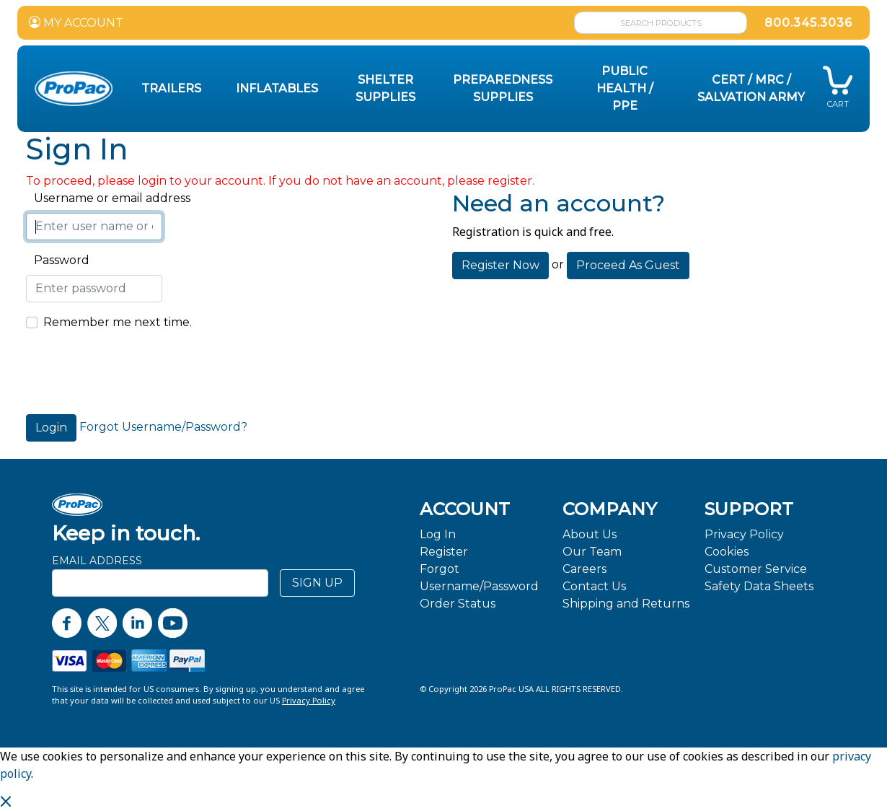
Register (444, 551)
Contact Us (594, 586)
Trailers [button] (171, 88)
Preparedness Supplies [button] (502, 88)
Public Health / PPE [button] (624, 88)
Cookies (727, 551)
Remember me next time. (117, 322)
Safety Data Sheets (759, 586)
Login (51, 427)
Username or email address (108, 198)
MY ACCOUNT (76, 23)
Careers (584, 569)
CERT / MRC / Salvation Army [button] (751, 88)
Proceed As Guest (628, 265)
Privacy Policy (744, 534)
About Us (589, 534)
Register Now (500, 265)
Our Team (592, 551)
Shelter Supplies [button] (385, 88)
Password (57, 260)
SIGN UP (317, 582)
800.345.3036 (808, 23)
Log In (438, 534)
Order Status (457, 603)
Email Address (97, 560)
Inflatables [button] (277, 88)
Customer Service (756, 569)
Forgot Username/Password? (163, 427)
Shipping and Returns (625, 603)
